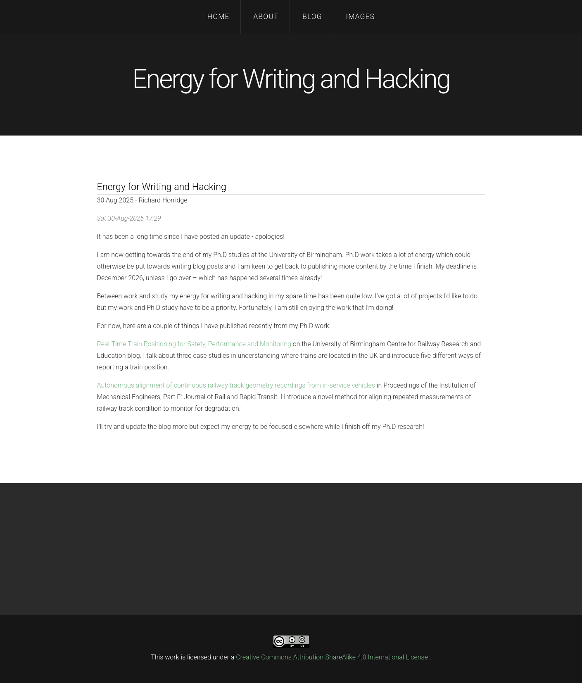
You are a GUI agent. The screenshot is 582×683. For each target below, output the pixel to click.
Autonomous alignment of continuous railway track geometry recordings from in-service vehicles (236, 385)
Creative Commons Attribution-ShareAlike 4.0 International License (333, 657)
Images (360, 16)
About (265, 16)
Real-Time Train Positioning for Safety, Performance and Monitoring (194, 344)
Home (218, 16)
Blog (312, 16)
